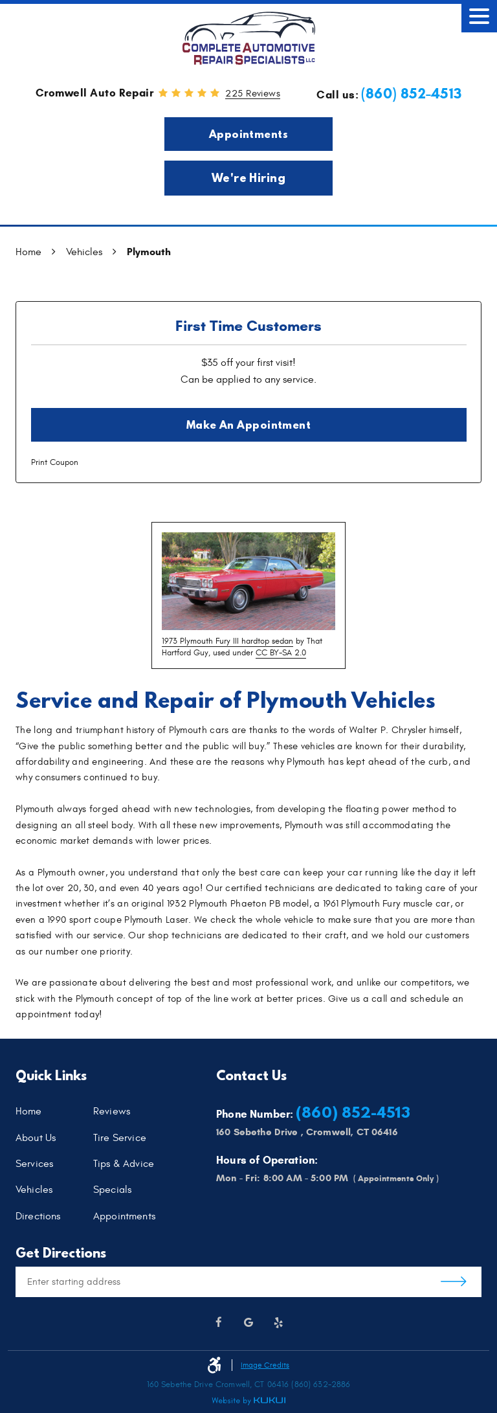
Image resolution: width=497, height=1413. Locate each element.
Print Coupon (54, 462)
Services (34, 1164)
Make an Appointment (248, 424)
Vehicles (84, 252)
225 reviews (252, 94)
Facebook (218, 1323)
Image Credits (265, 1365)
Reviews (111, 1112)
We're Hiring (249, 178)
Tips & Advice (123, 1164)
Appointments (248, 133)
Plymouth (149, 251)
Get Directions (453, 1282)
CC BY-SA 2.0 (281, 653)
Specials (112, 1190)
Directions (38, 1217)
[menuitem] (54, 1112)
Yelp (278, 1323)
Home (28, 252)
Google (248, 1323)
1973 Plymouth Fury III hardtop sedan (227, 641)
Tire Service (119, 1138)
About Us (36, 1138)
